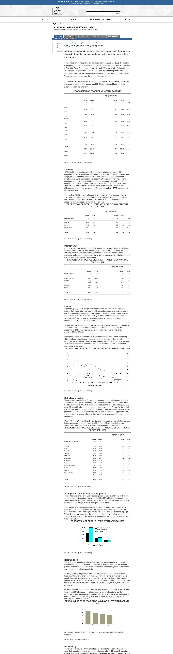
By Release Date (58, 24)
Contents (59, 51)
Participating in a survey (100, 19)
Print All (73, 38)
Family (74, 43)
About (127, 19)
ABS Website (100, 3)
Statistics (46, 19)
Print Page (64, 38)
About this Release (59, 46)
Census (73, 19)
